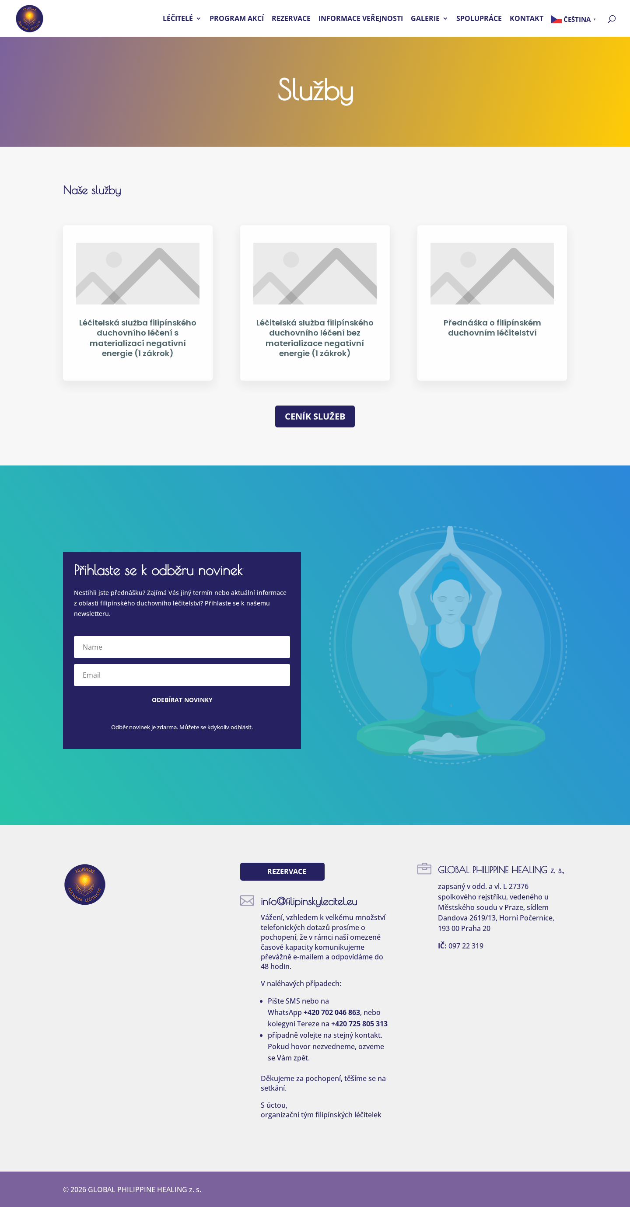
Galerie (425, 19)
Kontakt (526, 19)
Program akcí (237, 19)
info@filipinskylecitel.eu (309, 901)
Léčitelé (178, 19)
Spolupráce (479, 19)
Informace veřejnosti (360, 19)
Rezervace (291, 19)
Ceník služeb (315, 416)
